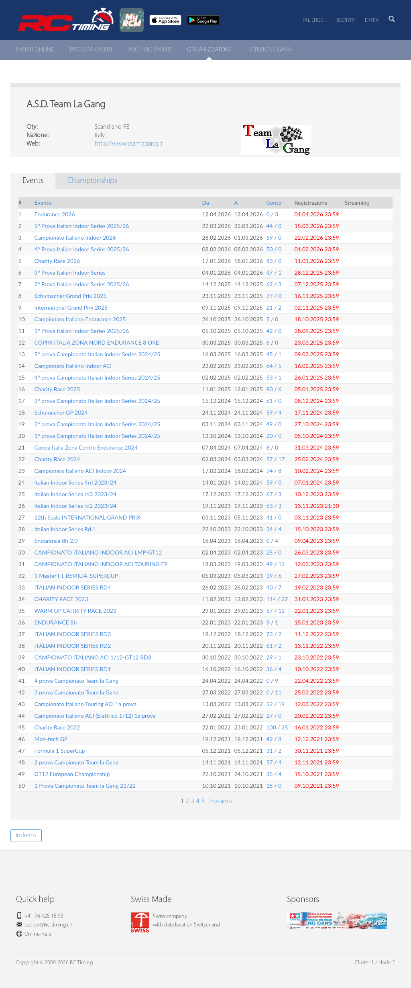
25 (269, 552)
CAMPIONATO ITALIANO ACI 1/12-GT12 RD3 (93, 657)
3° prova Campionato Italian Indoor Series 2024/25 (98, 400)
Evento (43, 202)
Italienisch (314, 20)
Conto (273, 202)
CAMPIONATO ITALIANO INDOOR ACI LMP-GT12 (98, 552)
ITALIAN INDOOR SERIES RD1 (73, 669)
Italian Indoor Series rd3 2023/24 (75, 494)
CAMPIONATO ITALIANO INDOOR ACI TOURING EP (101, 564)
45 (269, 354)
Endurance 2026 (55, 214)
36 (269, 669)
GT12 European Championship (72, 773)
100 (271, 727)
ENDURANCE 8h (56, 622)
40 (269, 587)
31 (269, 750)
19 (269, 575)
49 (269, 424)
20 (269, 435)
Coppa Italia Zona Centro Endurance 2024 (86, 447)
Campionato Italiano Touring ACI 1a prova (86, 703)
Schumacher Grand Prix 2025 (71, 295)
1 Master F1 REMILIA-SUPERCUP (76, 575)
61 (269, 400)
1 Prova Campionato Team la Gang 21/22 (85, 785)
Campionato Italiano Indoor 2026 (75, 237)
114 (271, 599)
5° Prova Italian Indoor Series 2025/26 (82, 225)
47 (269, 272)
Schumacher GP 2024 (61, 412)
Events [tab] (32, 181)
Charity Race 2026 (57, 260)
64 (269, 365)
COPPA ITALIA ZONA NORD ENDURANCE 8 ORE (97, 342)
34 (269, 529)
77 (269, 295)
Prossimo (219, 801)
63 (269, 505)
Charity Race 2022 (57, 727)
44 (269, 225)
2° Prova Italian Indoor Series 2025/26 (82, 284)
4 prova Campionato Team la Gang (77, 680)
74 (269, 470)
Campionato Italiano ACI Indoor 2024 (80, 470)
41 (269, 517)
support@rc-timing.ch (48, 925)
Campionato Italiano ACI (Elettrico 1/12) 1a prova (95, 715)
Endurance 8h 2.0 (56, 540)
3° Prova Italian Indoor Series (70, 272)
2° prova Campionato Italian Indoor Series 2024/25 (98, 424)
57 (269, 459)
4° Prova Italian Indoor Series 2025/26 (82, 249)
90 (269, 389)
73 (269, 634)
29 (269, 657)
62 (269, 284)
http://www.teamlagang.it (129, 144)
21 (269, 307)
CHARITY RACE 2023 (61, 599)
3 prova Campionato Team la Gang (77, 692)
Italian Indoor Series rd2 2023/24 (75, 505)
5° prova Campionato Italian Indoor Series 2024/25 (98, 354)
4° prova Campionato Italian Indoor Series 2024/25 (98, 377)
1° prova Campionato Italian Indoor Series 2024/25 (98, 435)
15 (269, 785)
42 (269, 330)
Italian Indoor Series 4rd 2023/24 (75, 482)
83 (269, 260)
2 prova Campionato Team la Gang (77, 762)
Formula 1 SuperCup (60, 750)
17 (281, 459)
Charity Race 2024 (57, 459)
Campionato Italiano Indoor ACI (73, 365)
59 (269, 237)
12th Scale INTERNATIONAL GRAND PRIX (88, 517)
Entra (372, 20)
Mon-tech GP (51, 738)
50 (269, 249)
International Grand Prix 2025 (71, 307)
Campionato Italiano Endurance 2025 (80, 319)
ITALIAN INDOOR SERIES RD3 (73, 634)
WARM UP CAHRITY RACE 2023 (75, 610)
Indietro (26, 835)
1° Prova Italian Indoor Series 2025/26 (82, 330)
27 (269, 715)
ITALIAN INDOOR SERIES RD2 (73, 645)
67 (269, 494)
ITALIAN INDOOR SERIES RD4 (73, 587)
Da (205, 202)
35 (269, 773)
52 (269, 703)
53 (269, 377)
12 (281, 564)
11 (278, 692)
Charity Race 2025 (57, 389)
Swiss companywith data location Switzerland (175, 920)
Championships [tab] (92, 181)
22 (284, 599)
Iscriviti (346, 20)
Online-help (38, 934)
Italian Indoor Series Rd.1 (65, 529)
